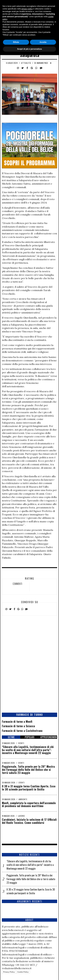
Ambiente (23, 799)
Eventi (21, 743)
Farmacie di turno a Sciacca (18, 726)
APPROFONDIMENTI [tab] (48, 737)
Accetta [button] (43, 967)
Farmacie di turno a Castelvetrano (22, 731)
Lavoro (21, 816)
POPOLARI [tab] (29, 737)
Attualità (26, 63)
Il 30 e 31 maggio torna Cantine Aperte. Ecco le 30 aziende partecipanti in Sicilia (28, 787)
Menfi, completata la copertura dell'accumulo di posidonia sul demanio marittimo (29, 804)
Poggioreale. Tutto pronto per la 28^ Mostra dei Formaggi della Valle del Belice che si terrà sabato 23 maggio (28, 769)
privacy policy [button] (27, 934)
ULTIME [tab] (11, 737)
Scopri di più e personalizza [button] (29, 974)
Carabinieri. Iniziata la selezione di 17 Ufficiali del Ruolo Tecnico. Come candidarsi (29, 821)
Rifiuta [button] (16, 967)
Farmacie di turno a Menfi (17, 721)
